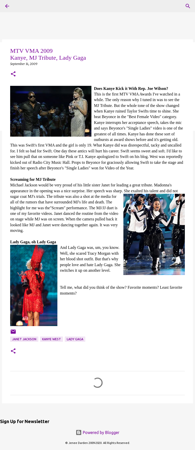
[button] (13, 74)
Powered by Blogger (97, 432)
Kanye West (51, 339)
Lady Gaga (75, 339)
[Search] (188, 6)
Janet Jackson (24, 339)
